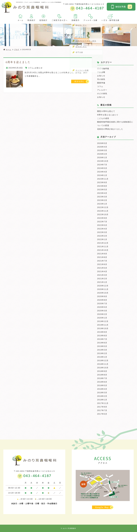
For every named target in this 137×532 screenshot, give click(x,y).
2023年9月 (102, 182)
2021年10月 (102, 250)
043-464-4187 (37, 476)
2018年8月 (102, 375)
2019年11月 (102, 325)
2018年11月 (102, 364)
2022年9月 (102, 218)
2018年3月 (102, 393)
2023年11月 (102, 179)
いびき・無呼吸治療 (110, 17)
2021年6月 (102, 264)
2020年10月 (102, 293)
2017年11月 (102, 403)
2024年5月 (102, 168)
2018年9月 (102, 371)
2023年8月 (102, 186)
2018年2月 (102, 396)
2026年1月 (102, 157)
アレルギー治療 (90, 17)
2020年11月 (102, 289)
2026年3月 (102, 150)
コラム (31, 68)
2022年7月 (102, 222)
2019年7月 (102, 339)
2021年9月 (102, 254)
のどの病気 (102, 93)
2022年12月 (102, 207)
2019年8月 (102, 336)
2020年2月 (102, 314)
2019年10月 (102, 328)
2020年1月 (102, 318)
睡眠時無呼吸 (103, 69)
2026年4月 (102, 147)
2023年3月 (102, 197)
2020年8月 (102, 300)
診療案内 (76, 17)
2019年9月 (102, 332)
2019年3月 (102, 350)
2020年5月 (102, 307)
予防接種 (101, 72)
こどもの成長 (103, 118)
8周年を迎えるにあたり (107, 115)
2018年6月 (102, 382)
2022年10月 (102, 214)
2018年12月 (102, 360)
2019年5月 (102, 346)
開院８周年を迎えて (106, 111)
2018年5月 (102, 385)
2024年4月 (102, 172)
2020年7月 (102, 304)
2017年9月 (102, 407)
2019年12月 (102, 321)
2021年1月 (102, 282)
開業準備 (101, 83)
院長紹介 (31, 17)
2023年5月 (102, 190)
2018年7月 (102, 378)
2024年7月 (102, 165)
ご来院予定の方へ (59, 17)
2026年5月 (102, 143)
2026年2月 (102, 154)
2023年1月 (102, 204)
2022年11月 (102, 211)
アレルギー (102, 90)
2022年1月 (102, 239)
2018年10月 (102, 368)
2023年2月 (102, 200)
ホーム (20, 17)
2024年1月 (102, 175)
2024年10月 (102, 161)
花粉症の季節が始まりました (110, 129)
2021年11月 (102, 247)
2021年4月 (102, 271)
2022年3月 (102, 232)
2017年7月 (102, 410)
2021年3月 (102, 275)
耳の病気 (101, 79)
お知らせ (39, 68)
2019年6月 (102, 343)
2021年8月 (102, 257)
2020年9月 (102, 296)
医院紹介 (43, 17)
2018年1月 (102, 400)
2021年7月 (102, 261)
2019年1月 (102, 357)
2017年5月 (102, 414)
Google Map (102, 507)
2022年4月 (102, 229)
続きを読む (80, 81)
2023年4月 (102, 193)
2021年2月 (102, 279)
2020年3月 (102, 311)
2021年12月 (102, 243)
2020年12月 (102, 286)
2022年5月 (102, 225)
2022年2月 (102, 236)
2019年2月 (102, 353)
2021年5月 (102, 268)
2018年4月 (102, 389)
